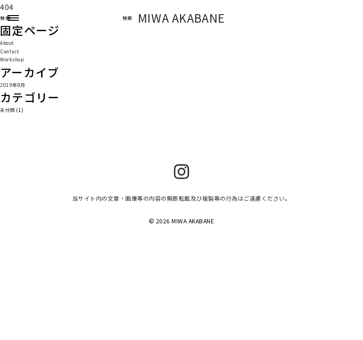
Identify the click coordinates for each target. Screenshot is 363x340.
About (7, 42)
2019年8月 (13, 84)
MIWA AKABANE (181, 17)
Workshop (12, 59)
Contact (9, 51)
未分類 (7, 109)
